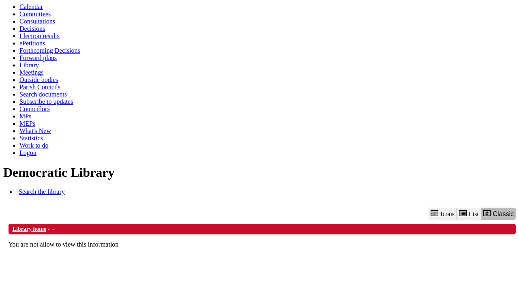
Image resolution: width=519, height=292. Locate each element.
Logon (27, 152)
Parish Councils (39, 87)
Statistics (31, 138)
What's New (35, 130)
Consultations (37, 21)
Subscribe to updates (46, 101)
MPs (25, 116)
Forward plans (38, 57)
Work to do (34, 145)
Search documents (43, 94)
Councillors (34, 108)
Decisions (32, 28)
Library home (30, 229)
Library (29, 65)
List (469, 213)
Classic (498, 213)
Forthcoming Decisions (49, 50)
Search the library (42, 191)
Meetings (31, 72)
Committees (35, 14)
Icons (442, 213)
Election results (39, 35)
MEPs (27, 123)
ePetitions (32, 43)
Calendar (31, 6)
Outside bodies (38, 79)
